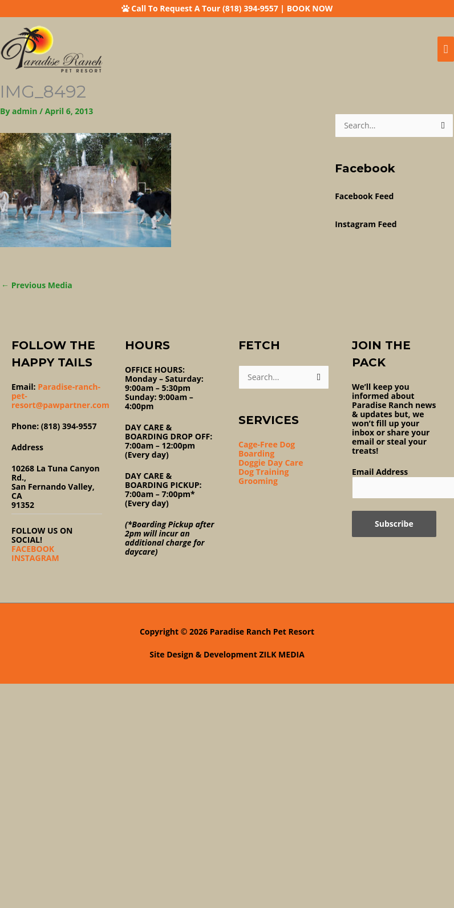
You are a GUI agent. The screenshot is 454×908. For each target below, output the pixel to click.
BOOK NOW (310, 8)
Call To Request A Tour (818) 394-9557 (204, 8)
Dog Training (263, 471)
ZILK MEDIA (282, 654)
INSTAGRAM (35, 557)
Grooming (258, 480)
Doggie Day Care (270, 462)
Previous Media (36, 285)
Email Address (380, 471)
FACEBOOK (32, 548)
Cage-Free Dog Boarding (266, 449)
